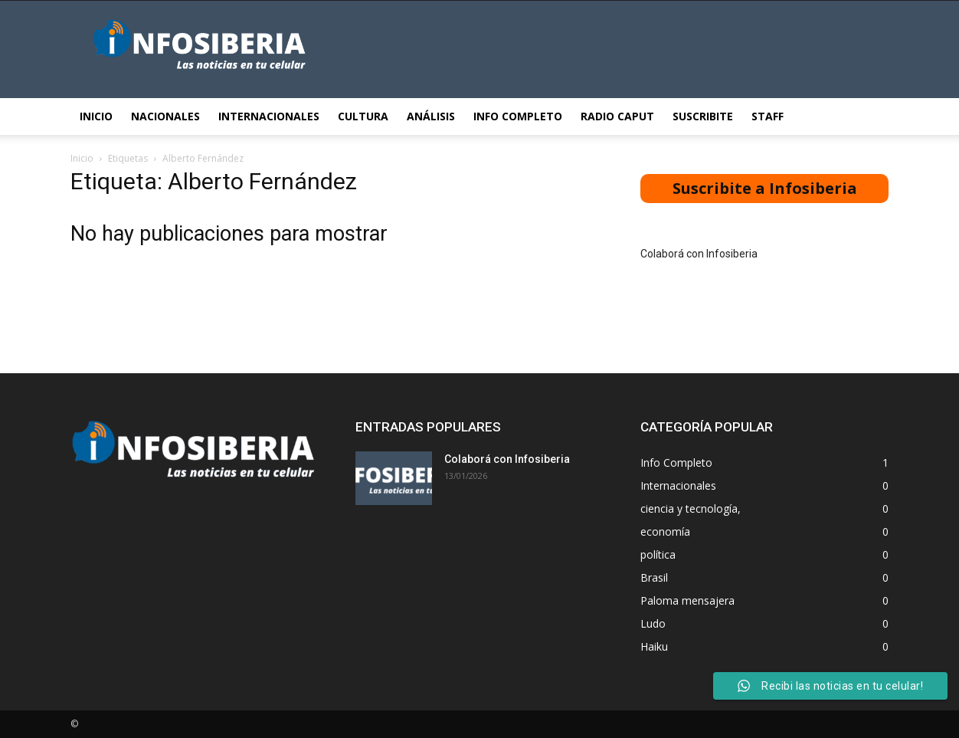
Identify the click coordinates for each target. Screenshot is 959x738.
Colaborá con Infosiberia (699, 254)
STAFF (767, 116)
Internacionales (268, 116)
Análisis (431, 116)
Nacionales (165, 116)
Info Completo (517, 116)
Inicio (96, 116)
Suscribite (703, 116)
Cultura (363, 116)
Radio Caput (617, 116)
